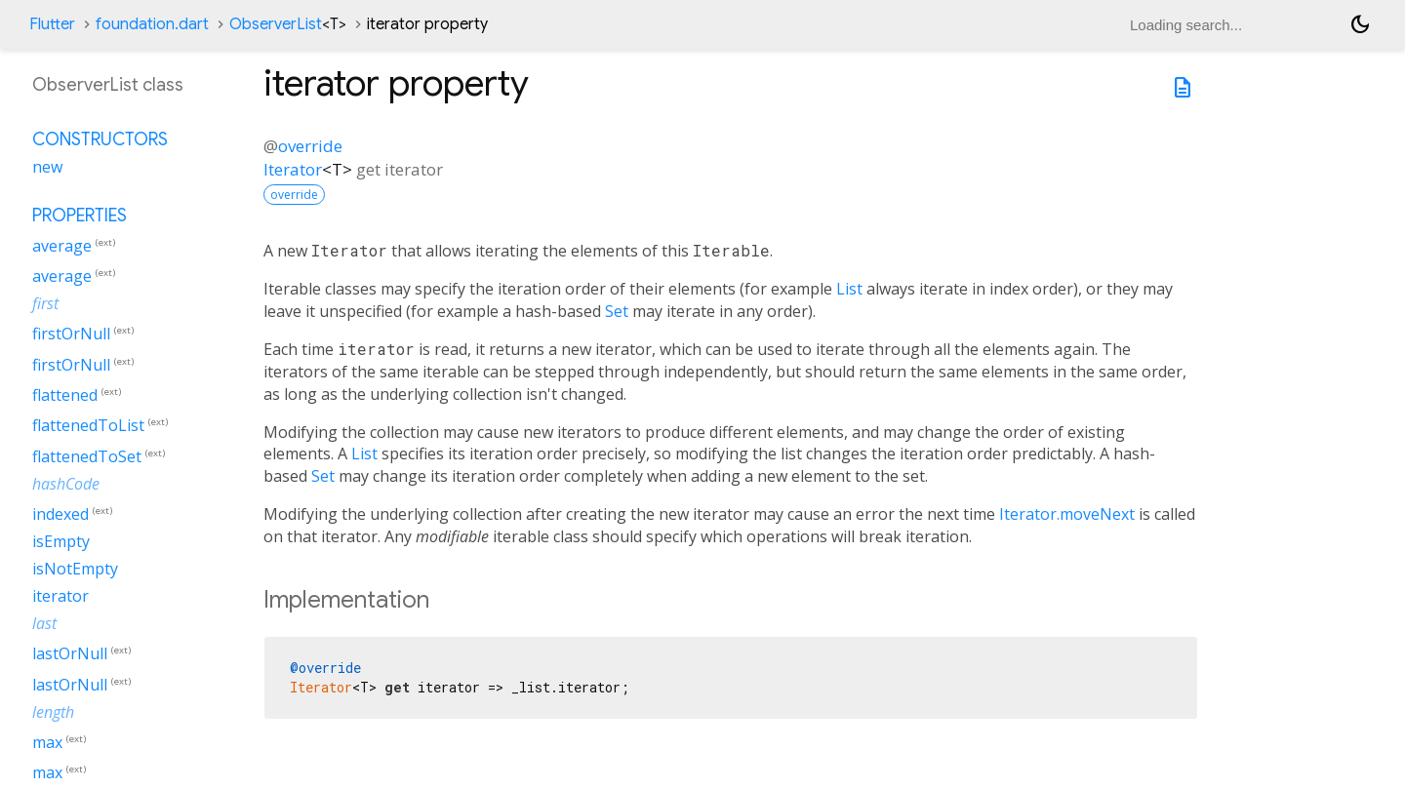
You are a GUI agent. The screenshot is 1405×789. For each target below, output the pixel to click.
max (47, 742)
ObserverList (287, 24)
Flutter (52, 24)
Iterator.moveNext (1067, 514)
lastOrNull (69, 654)
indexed (60, 514)
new (47, 167)
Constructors (100, 139)
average (62, 245)
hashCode (66, 483)
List (849, 288)
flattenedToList (88, 426)
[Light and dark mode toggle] (1360, 24)
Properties (79, 215)
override (310, 146)
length (53, 712)
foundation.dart (152, 24)
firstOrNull (71, 334)
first (45, 303)
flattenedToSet (86, 456)
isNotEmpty (75, 568)
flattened (65, 395)
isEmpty (61, 541)
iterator (60, 596)
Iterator (292, 169)
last (44, 623)
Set (616, 311)
